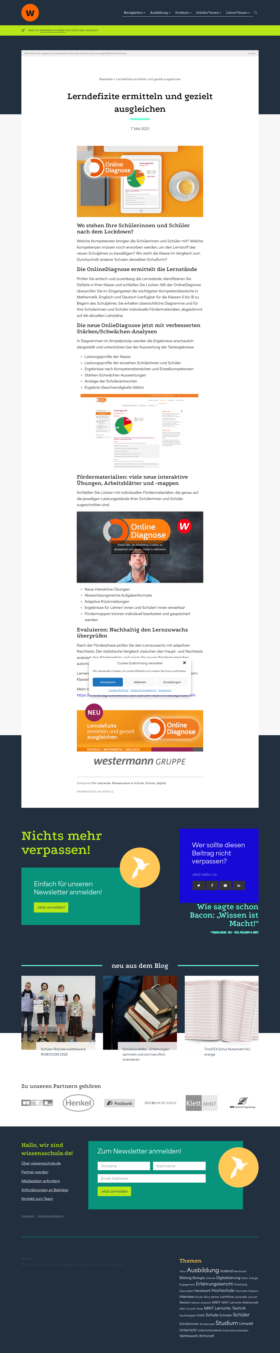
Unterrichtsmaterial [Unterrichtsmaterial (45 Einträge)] (209, 1330)
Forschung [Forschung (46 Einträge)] (240, 1284)
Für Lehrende (101, 783)
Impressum (165, 690)
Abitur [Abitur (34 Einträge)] (182, 1271)
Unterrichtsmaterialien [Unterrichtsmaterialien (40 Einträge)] (235, 1330)
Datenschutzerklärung (143, 690)
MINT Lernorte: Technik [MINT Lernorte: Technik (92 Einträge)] (225, 1308)
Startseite (106, 79)
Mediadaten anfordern (40, 1181)
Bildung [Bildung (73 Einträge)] (185, 1278)
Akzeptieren (108, 682)
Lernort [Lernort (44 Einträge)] (252, 1297)
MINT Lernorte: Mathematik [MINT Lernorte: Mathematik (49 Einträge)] (239, 1302)
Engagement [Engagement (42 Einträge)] (187, 1284)
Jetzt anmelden (114, 1191)
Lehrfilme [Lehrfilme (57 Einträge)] (227, 1296)
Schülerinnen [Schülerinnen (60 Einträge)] (189, 1324)
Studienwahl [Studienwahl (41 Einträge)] (207, 1324)
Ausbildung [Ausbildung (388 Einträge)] (203, 1270)
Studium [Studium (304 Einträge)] (227, 1323)
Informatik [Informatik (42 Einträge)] (241, 1291)
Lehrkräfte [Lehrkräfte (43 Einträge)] (241, 1297)
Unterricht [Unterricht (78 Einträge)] (188, 1330)
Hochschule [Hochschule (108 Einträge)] (223, 1290)
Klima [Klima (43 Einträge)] (207, 1297)
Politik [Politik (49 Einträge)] (201, 1315)
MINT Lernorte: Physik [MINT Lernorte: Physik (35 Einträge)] (191, 1308)
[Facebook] (212, 885)
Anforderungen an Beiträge (44, 1190)
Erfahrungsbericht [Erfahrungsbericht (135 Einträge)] (214, 1283)
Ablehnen (140, 682)
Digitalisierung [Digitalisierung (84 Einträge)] (228, 1278)
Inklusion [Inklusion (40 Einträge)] (253, 1291)
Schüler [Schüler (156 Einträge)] (241, 1314)
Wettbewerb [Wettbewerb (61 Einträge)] (188, 1336)
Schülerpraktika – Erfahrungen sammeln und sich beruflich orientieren (145, 1054)
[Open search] (256, 13)
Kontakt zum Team (37, 1199)
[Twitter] (198, 885)
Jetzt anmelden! (51, 907)
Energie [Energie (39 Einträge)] (253, 1278)
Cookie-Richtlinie (119, 690)
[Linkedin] (239, 885)
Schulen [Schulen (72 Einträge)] (225, 1315)
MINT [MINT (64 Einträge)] (216, 1302)
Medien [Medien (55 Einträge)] (184, 1302)
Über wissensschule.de (41, 1163)
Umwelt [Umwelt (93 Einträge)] (246, 1323)
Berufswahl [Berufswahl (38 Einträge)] (240, 1271)
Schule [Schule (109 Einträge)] (212, 1315)
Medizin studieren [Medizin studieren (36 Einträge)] (201, 1302)
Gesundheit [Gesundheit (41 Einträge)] (186, 1291)
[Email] (225, 885)
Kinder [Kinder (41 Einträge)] (199, 1297)
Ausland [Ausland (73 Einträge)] (226, 1271)
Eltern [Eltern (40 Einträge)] (244, 1278)
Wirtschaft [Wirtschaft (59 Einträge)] (206, 1336)
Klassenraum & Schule (128, 783)
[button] (185, 663)
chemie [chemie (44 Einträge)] (210, 1278)
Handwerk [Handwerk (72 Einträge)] (202, 1291)
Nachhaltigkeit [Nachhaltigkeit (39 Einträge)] (187, 1315)
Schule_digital (155, 783)
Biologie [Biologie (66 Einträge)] (198, 1278)
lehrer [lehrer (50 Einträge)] (215, 1296)
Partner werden (34, 1172)
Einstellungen (172, 682)
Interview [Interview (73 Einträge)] (186, 1297)
